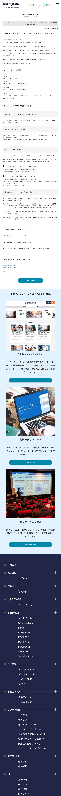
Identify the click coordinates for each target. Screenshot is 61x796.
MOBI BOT (23, 637)
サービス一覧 (25, 618)
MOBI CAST (24, 646)
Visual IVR (23, 651)
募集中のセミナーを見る (30, 544)
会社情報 (22, 715)
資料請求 (48, 5)
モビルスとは (25, 578)
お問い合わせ (35, 5)
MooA (21, 627)
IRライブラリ (25, 784)
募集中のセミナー (27, 697)
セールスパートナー (28, 724)
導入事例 (22, 591)
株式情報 (22, 789)
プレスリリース (26, 674)
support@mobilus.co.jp (9, 265)
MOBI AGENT (25, 632)
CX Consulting (25, 622)
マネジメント (25, 719)
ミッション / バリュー (29, 729)
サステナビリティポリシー (32, 748)
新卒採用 (22, 761)
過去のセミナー (26, 701)
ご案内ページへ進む (30, 462)
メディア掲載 (25, 679)
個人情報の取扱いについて (32, 734)
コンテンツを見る (30, 380)
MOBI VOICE (24, 641)
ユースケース (25, 604)
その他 (21, 683)
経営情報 (22, 779)
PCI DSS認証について (29, 743)
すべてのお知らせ (27, 669)
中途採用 (22, 766)
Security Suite (25, 656)
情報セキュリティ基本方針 (32, 739)
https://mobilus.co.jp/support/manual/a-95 (15, 236)
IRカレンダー (25, 794)
